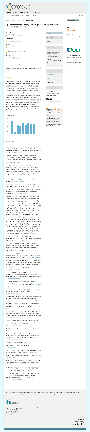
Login (82, 5)
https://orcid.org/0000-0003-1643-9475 (14, 47)
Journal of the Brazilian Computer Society (23, 12)
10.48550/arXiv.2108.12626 (34, 257)
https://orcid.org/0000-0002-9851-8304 (14, 58)
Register (78, 5)
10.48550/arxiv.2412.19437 (32, 233)
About (34, 15)
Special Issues (25, 15)
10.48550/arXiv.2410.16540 (21, 193)
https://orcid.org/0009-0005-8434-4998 (15, 35)
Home (7, 20)
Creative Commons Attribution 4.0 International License (53, 103)
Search (80, 15)
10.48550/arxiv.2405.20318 (18, 181)
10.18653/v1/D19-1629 (28, 364)
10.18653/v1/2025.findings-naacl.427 (14, 317)
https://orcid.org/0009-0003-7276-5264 (14, 41)
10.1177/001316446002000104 (33, 186)
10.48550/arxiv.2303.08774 (12, 347)
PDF (49, 33)
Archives (12, 20)
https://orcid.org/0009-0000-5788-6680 (15, 52)
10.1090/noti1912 (32, 352)
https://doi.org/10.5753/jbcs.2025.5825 (17, 64)
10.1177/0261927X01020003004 (13, 325)
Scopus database (78, 36)
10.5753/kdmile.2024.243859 (16, 152)
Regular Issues (15, 15)
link (17, 162)
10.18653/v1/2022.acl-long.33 (20, 240)
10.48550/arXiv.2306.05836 (14, 278)
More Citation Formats (53, 64)
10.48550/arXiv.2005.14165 (27, 174)
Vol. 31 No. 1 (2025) (20, 20)
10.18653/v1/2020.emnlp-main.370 (14, 339)
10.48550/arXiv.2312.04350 (14, 269)
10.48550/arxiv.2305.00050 (12, 293)
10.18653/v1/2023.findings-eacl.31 (13, 379)
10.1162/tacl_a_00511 (33, 250)
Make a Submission (73, 20)
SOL (7, 15)
